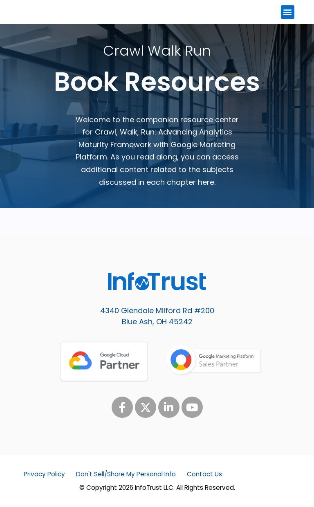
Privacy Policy (44, 474)
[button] (287, 12)
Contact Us (204, 474)
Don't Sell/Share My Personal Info (126, 474)
